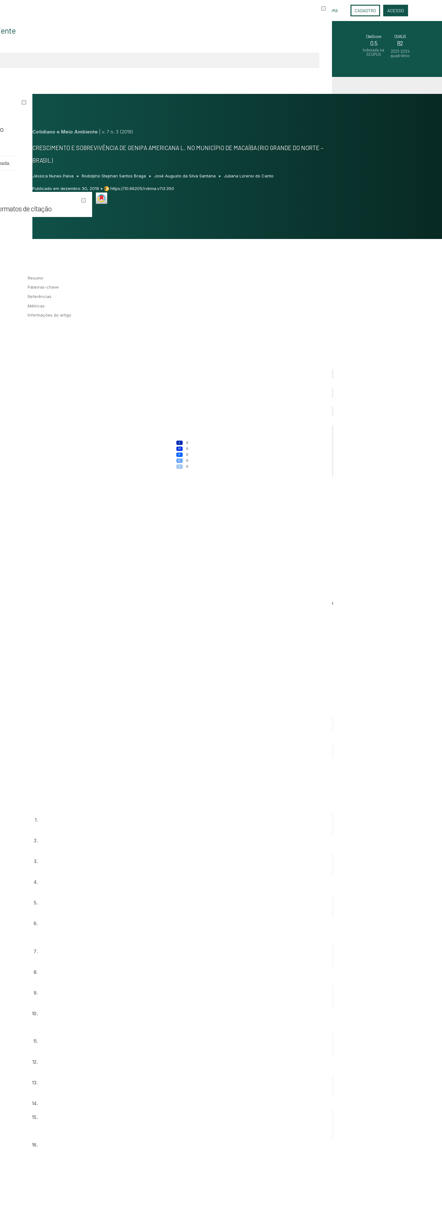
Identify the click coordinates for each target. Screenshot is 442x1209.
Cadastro (365, 10)
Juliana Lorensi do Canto (248, 175)
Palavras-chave (43, 287)
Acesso (395, 10)
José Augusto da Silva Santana (185, 175)
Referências (40, 296)
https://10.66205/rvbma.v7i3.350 (142, 188)
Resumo (35, 277)
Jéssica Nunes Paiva (53, 175)
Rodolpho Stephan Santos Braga (114, 175)
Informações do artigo (49, 314)
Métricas (36, 305)
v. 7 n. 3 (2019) (117, 132)
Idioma (332, 10)
